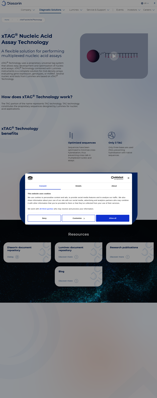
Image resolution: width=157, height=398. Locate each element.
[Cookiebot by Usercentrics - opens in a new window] (112, 178)
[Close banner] (128, 178)
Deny (44, 218)
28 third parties (46, 209)
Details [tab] (79, 186)
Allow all (112, 218)
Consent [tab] (42, 186)
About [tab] (114, 186)
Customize (79, 218)
